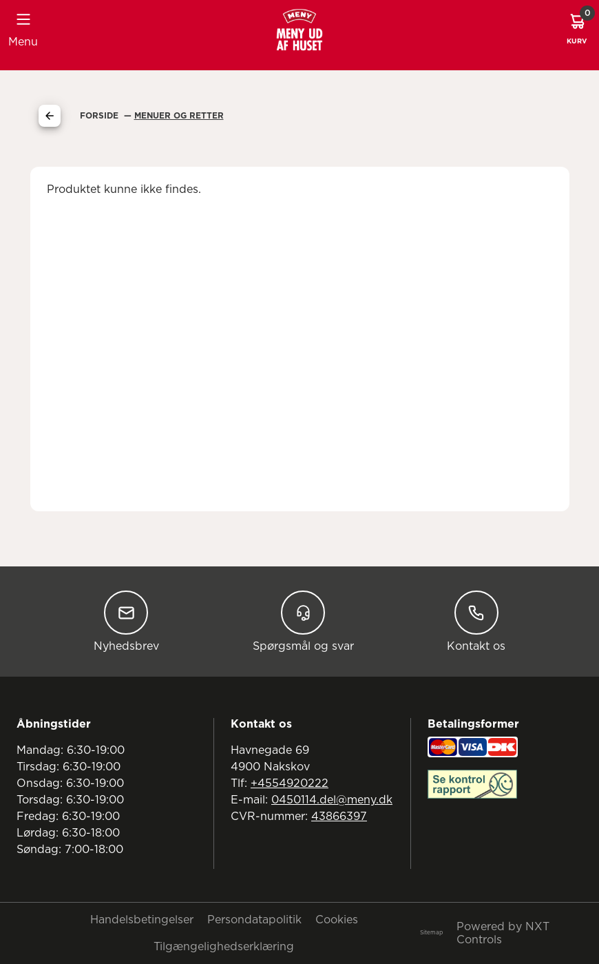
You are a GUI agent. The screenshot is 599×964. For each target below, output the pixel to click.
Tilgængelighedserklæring (224, 946)
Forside (100, 116)
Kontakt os (476, 621)
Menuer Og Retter (179, 116)
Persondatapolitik (254, 919)
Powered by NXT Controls (502, 933)
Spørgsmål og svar (303, 621)
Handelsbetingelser (141, 919)
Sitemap (431, 933)
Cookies (336, 919)
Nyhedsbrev (126, 621)
